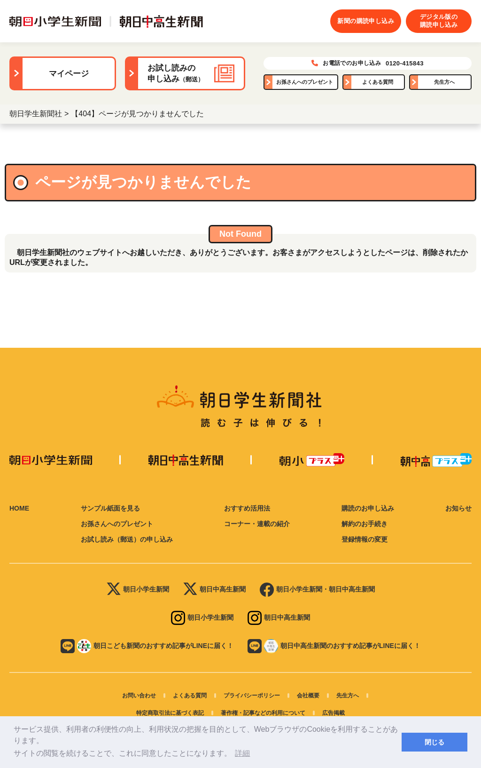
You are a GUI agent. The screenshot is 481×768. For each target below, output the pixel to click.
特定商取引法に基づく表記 (170, 713)
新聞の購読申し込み (365, 20)
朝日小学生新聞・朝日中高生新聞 (317, 590)
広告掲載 (333, 713)
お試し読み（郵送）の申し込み (127, 539)
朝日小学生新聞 (138, 590)
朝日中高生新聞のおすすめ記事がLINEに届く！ (334, 646)
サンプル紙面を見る (110, 508)
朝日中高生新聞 (214, 590)
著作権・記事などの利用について (263, 713)
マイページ (69, 73)
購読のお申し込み (367, 508)
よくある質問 (377, 82)
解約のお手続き (364, 524)
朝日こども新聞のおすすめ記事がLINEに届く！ (147, 646)
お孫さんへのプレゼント (304, 82)
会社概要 (308, 695)
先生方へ (444, 82)
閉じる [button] (434, 742)
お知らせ (458, 508)
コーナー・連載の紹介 (257, 524)
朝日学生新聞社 (35, 114)
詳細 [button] (242, 753)
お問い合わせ (139, 695)
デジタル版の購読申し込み (439, 20)
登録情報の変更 (364, 539)
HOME (19, 508)
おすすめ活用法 (247, 508)
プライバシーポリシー (252, 695)
